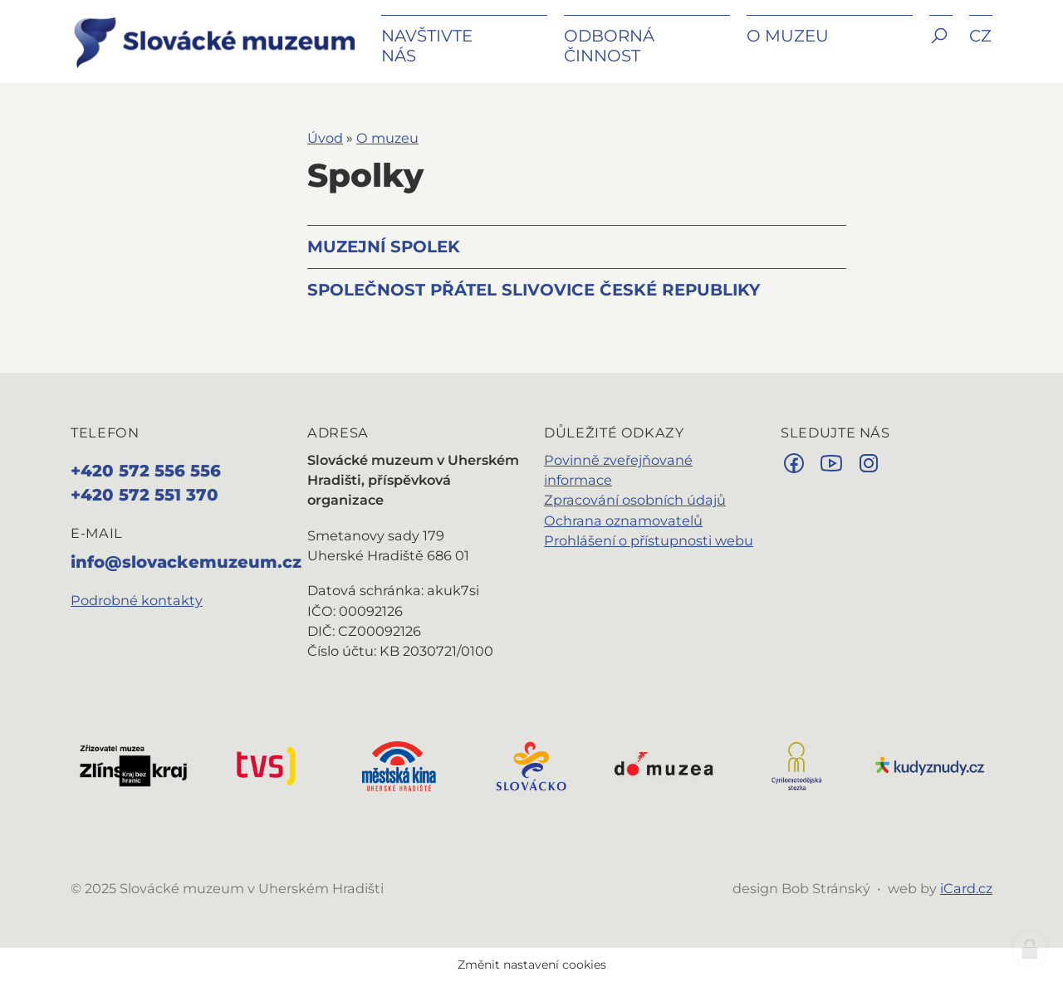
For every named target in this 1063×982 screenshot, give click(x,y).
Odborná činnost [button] (609, 46)
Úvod (325, 137)
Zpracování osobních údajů (635, 499)
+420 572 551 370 (144, 495)
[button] (941, 47)
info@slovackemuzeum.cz (186, 562)
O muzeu (387, 137)
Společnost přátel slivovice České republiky (533, 290)
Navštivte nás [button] (427, 46)
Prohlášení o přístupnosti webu (648, 540)
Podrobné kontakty (137, 600)
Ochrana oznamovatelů (623, 520)
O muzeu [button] (788, 36)
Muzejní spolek (383, 246)
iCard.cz (966, 888)
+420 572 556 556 (146, 471)
